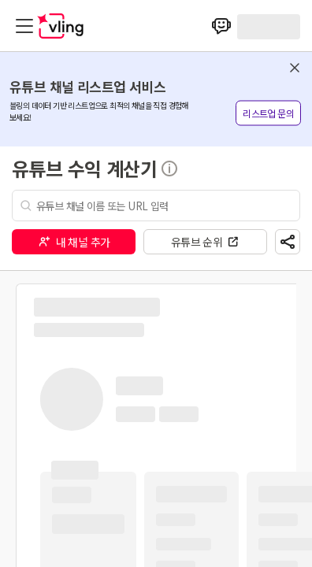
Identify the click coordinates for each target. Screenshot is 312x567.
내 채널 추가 (74, 242)
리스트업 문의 (268, 113)
